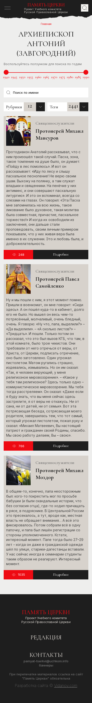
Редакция (46, 637)
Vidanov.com (65, 685)
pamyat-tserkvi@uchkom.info (46, 661)
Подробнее (61, 254)
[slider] (6, 72)
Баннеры (46, 665)
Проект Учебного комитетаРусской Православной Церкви (46, 8)
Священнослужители (55, 123)
